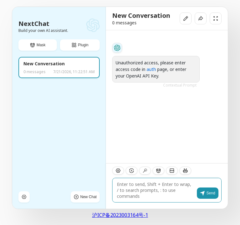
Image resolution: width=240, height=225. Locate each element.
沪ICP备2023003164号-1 (120, 215)
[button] (37, 45)
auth (151, 69)
